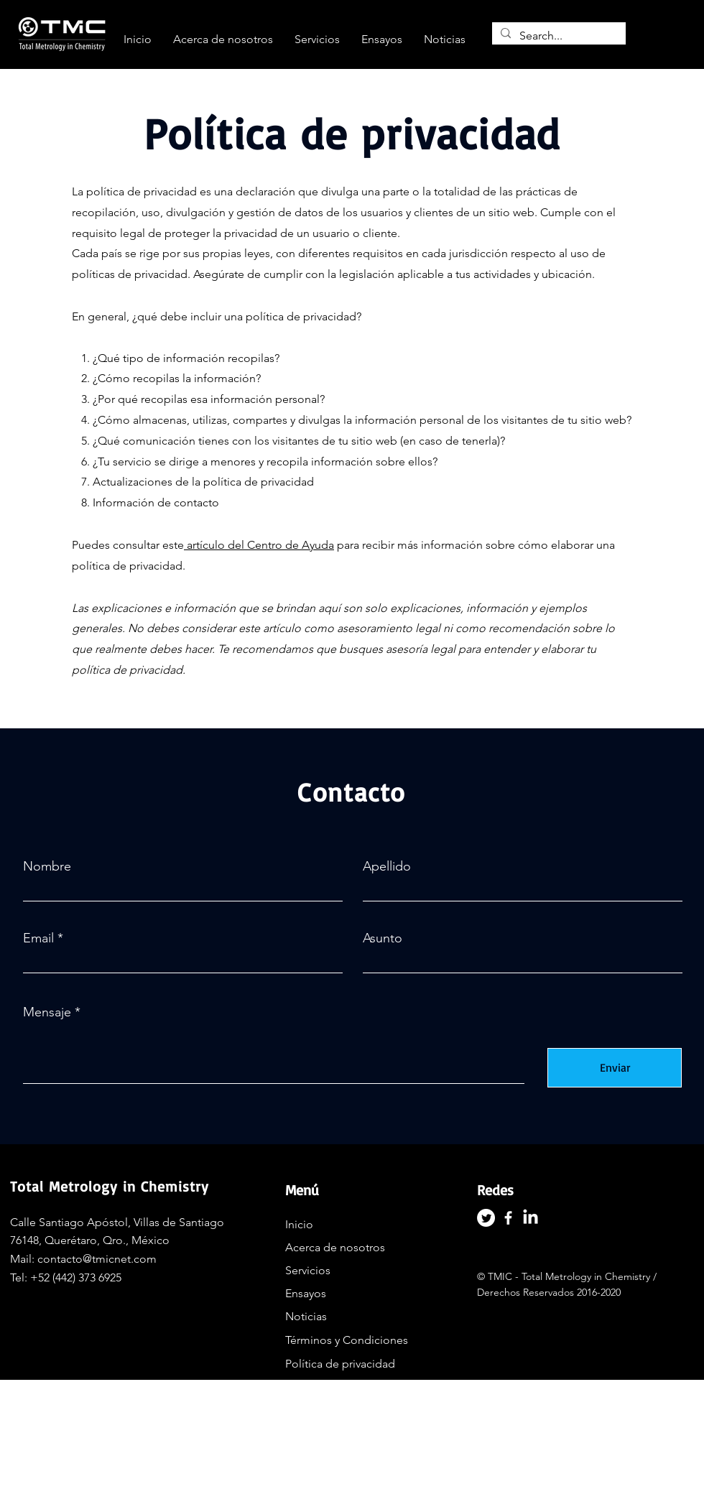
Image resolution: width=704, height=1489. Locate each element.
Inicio (299, 1224)
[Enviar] (614, 1067)
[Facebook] (508, 1218)
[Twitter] (486, 1218)
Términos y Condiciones (346, 1340)
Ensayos (305, 1293)
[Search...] (557, 36)
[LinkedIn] (530, 1218)
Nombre (47, 866)
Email (38, 938)
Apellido (387, 866)
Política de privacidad (340, 1363)
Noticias (306, 1316)
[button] (317, 39)
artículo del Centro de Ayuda (260, 545)
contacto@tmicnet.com (97, 1259)
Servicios (307, 1270)
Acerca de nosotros (335, 1247)
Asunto (382, 938)
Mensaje (47, 1012)
